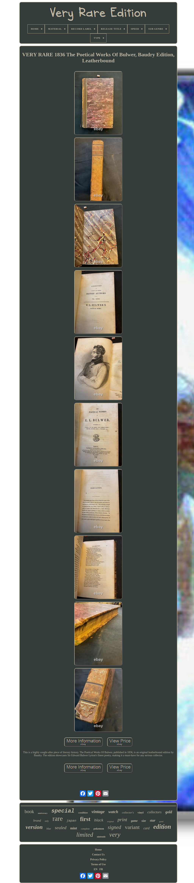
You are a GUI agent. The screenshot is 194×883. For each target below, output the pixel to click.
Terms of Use (98, 864)
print (122, 819)
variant (132, 827)
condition (83, 812)
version (34, 827)
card (146, 828)
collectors (154, 812)
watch (113, 811)
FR (101, 869)
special (62, 811)
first (85, 819)
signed (114, 827)
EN (95, 869)
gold (168, 812)
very (114, 834)
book (29, 811)
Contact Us (98, 854)
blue (48, 828)
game (134, 820)
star (153, 820)
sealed (60, 827)
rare (57, 818)
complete (85, 828)
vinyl (141, 812)
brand (37, 820)
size (144, 820)
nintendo (101, 836)
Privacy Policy (98, 859)
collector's (128, 812)
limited (84, 834)
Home (98, 849)
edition (162, 826)
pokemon (99, 828)
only (47, 821)
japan (71, 821)
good (161, 821)
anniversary (43, 813)
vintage (98, 811)
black (98, 820)
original (110, 821)
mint (73, 828)
